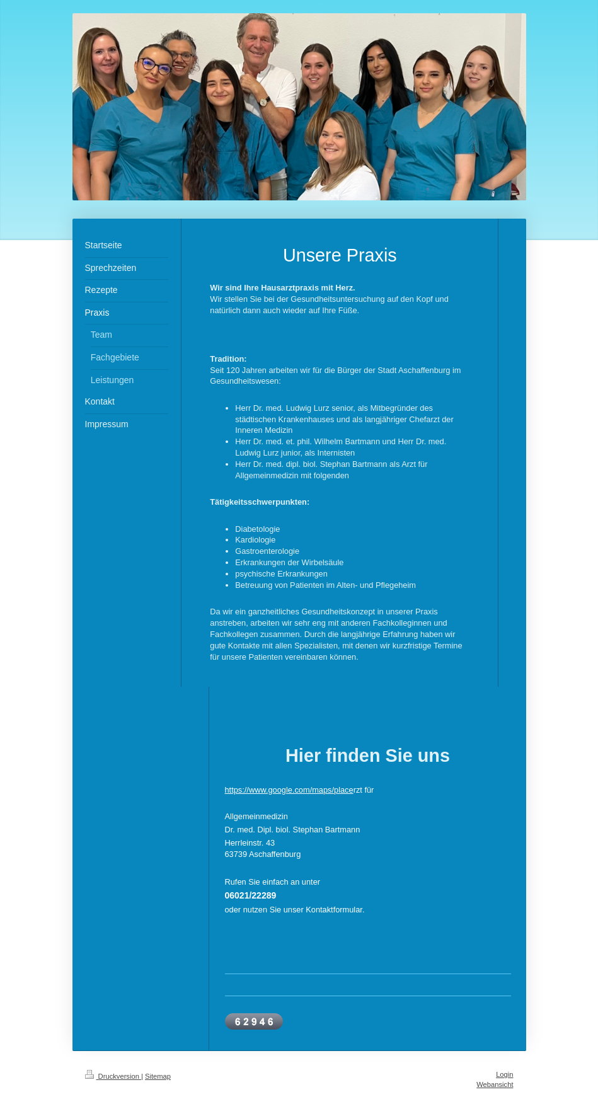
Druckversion (113, 1076)
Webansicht (494, 1084)
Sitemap (158, 1076)
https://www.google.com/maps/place (289, 790)
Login (504, 1074)
